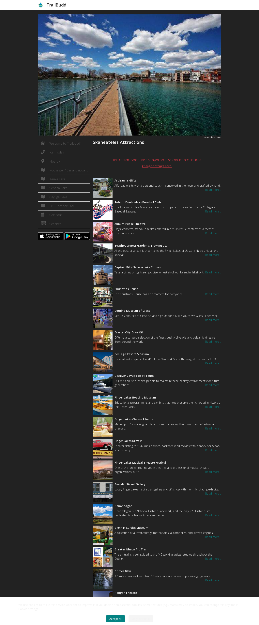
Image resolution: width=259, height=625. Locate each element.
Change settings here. (157, 166)
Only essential (141, 619)
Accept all (115, 619)
